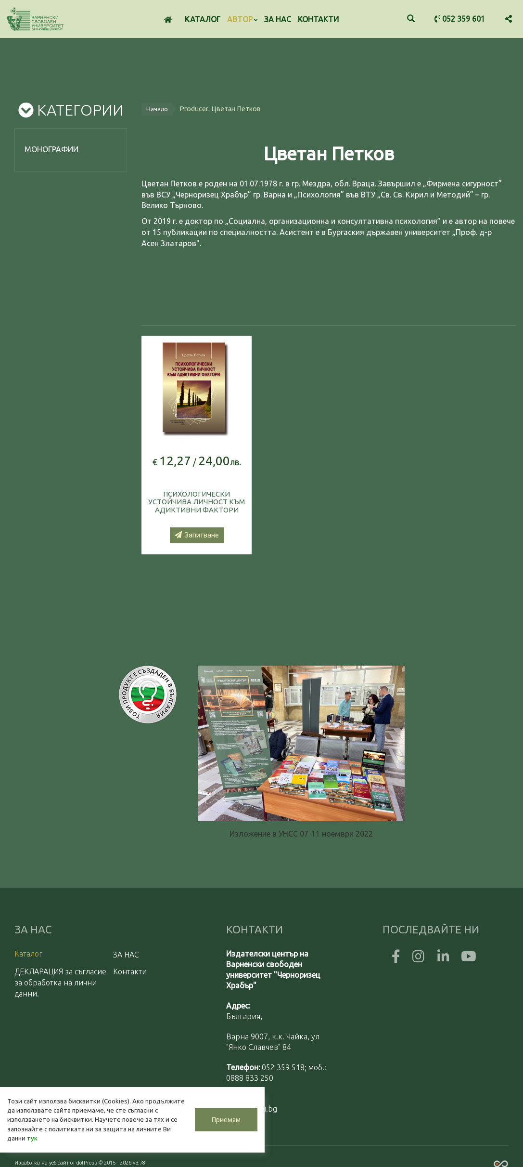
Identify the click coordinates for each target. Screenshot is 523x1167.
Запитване (197, 534)
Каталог (202, 19)
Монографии (51, 148)
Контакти (318, 19)
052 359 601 (459, 18)
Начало (157, 108)
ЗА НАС (277, 19)
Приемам (226, 1120)
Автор (242, 19)
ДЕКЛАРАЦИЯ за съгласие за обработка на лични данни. (60, 982)
